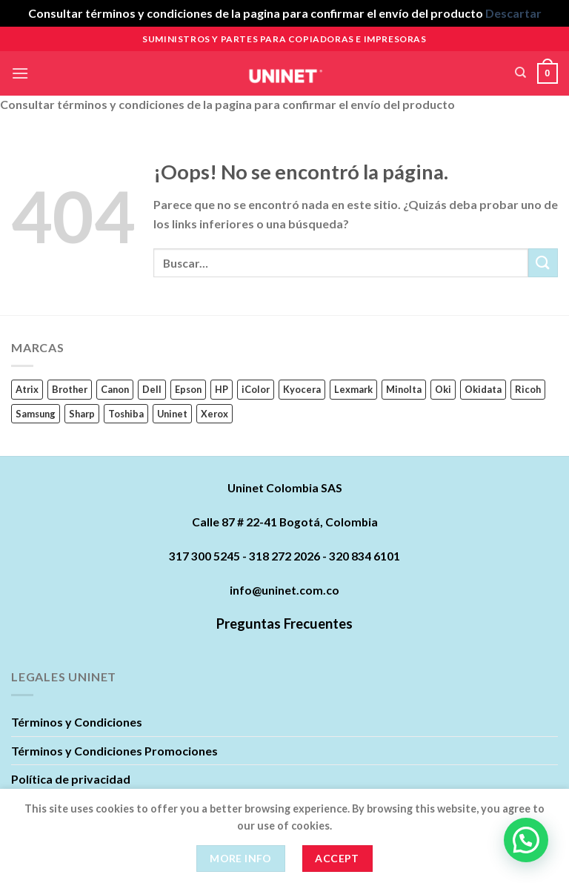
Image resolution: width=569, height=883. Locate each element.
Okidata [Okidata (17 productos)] (483, 389)
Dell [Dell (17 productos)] (152, 389)
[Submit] (543, 262)
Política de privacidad (70, 779)
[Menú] (20, 73)
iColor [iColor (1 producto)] (256, 389)
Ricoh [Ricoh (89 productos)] (528, 389)
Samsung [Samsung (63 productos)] (36, 414)
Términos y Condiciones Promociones (114, 751)
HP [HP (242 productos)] (221, 389)
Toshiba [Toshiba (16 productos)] (126, 414)
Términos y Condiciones (76, 722)
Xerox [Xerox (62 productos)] (214, 414)
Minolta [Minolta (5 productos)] (404, 389)
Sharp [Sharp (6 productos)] (82, 414)
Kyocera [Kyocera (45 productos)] (302, 389)
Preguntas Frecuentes (284, 623)
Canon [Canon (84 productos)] (115, 389)
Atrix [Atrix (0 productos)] (27, 389)
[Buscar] (520, 73)
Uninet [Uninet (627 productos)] (172, 414)
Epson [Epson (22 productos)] (188, 389)
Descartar (513, 13)
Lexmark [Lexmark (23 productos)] (353, 389)
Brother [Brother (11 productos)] (69, 389)
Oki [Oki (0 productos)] (443, 389)
